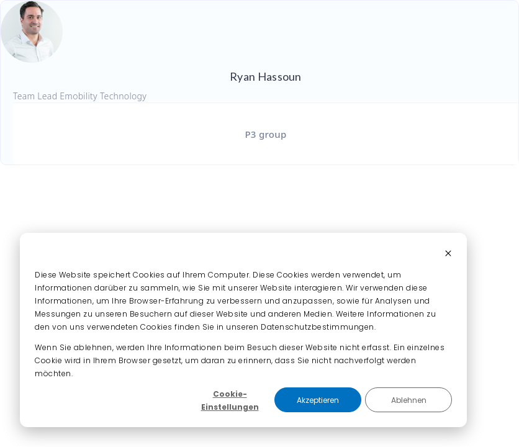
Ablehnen (408, 400)
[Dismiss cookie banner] (448, 254)
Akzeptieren (318, 400)
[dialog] (243, 330)
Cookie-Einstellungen (230, 400)
